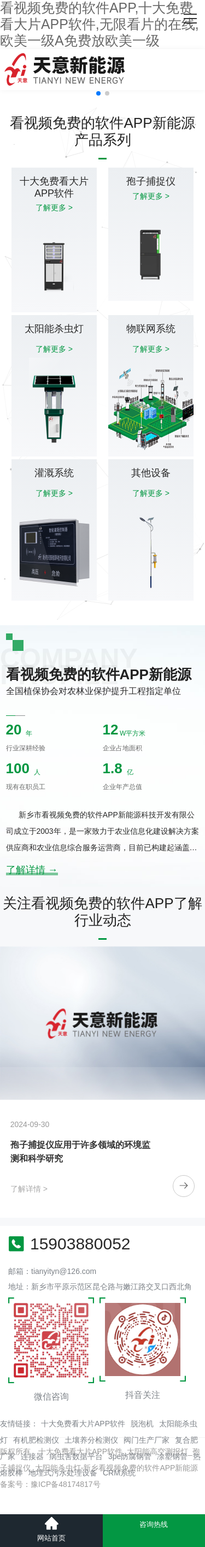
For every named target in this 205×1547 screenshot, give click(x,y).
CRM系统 (119, 1472)
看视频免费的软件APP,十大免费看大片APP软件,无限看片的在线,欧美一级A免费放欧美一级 (99, 24)
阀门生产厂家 (146, 1440)
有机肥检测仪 (36, 1440)
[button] (98, 93)
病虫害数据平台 (76, 1456)
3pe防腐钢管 (129, 1456)
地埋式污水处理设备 (62, 1472)
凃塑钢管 (172, 1456)
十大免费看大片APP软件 (83, 1423)
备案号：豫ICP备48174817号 (50, 1484)
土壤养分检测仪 (91, 1440)
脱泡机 (142, 1423)
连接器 (32, 1456)
